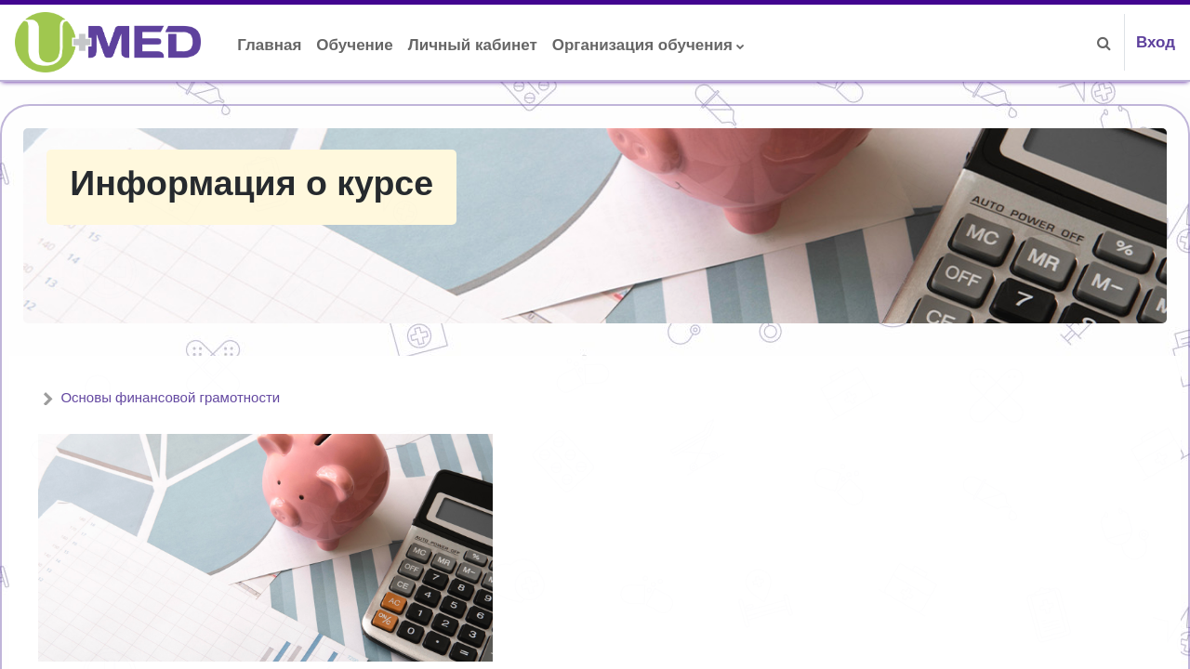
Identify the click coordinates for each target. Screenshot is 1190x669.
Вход (1155, 42)
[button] (1104, 42)
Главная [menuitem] (269, 45)
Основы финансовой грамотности (214, 397)
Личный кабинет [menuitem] (472, 45)
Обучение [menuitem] (354, 45)
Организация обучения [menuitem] (642, 45)
